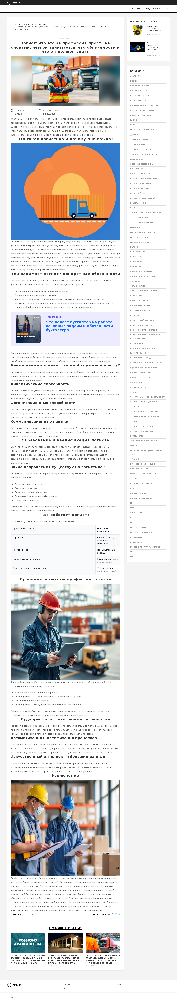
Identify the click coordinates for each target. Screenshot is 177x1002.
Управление (136, 421)
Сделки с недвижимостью (143, 368)
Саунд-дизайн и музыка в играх (146, 363)
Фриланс (134, 459)
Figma (133, 508)
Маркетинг (135, 227)
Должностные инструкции (144, 154)
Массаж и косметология (142, 232)
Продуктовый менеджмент (143, 320)
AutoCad (134, 479)
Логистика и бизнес (140, 218)
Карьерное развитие (140, 188)
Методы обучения (139, 237)
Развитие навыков (139, 353)
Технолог (135, 407)
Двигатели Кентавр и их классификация (154, 28)
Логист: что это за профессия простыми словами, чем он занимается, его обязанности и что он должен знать (28, 959)
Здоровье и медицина (141, 164)
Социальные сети (139, 382)
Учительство (136, 436)
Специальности (138, 387)
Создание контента (140, 377)
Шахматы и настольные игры (145, 474)
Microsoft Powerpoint (141, 532)
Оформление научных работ (144, 291)
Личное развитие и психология (146, 213)
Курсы (133, 208)
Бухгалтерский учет (140, 96)
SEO (132, 552)
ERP (132, 503)
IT (131, 522)
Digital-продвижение (141, 498)
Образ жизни (136, 262)
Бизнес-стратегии (139, 91)
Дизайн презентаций (141, 149)
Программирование (140, 310)
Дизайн (134, 135)
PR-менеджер (136, 542)
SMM (132, 557)
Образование (136, 266)
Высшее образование (140, 115)
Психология (136, 343)
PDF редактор (137, 537)
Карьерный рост (138, 193)
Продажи (135, 315)
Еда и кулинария (138, 159)
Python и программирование (145, 547)
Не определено (137, 252)
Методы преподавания (141, 242)
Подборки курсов (104, 9)
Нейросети (135, 257)
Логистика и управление (23, 914)
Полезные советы (139, 301)
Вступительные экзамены (143, 110)
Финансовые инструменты (143, 441)
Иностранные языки (140, 174)
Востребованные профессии (144, 105)
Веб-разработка (138, 100)
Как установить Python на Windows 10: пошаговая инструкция (154, 47)
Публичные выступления (142, 348)
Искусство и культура (141, 183)
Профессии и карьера (141, 325)
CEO (132, 488)
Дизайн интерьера (139, 144)
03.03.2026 (64, 39)
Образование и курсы (141, 271)
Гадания (134, 120)
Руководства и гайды (141, 358)
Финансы (134, 446)
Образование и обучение (142, 276)
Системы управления (140, 372)
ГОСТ (132, 125)
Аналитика (135, 76)
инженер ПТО (136, 169)
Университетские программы (145, 416)
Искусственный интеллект (143, 179)
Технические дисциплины (143, 402)
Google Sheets (137, 513)
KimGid (12, 3)
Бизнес (133, 81)
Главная (67, 9)
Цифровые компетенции (142, 464)
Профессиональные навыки (144, 330)
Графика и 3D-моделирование (145, 130)
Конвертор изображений (142, 198)
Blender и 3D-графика (141, 483)
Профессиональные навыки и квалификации (145, 336)
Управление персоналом (142, 426)
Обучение (135, 281)
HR (131, 518)
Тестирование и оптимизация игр (147, 397)
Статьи (133, 392)
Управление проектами (142, 431)
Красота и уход (138, 203)
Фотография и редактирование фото (146, 452)
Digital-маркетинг (139, 493)
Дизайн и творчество (141, 139)
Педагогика (136, 296)
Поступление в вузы (140, 305)
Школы (82, 9)
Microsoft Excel (138, 527)
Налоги (134, 247)
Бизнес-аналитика (139, 86)
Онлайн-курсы (137, 286)
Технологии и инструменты (144, 412)
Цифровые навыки (139, 469)
